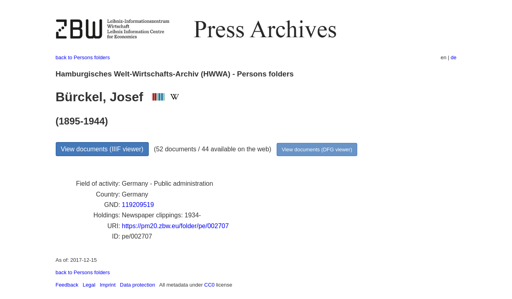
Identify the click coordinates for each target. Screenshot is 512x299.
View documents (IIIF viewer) (102, 149)
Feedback (67, 285)
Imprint (108, 285)
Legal (89, 285)
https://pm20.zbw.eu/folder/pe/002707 (175, 226)
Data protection (137, 285)
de (453, 57)
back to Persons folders (83, 57)
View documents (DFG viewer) (317, 149)
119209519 (138, 204)
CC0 (209, 285)
